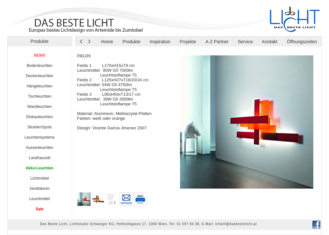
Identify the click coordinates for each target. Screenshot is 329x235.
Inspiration (160, 41)
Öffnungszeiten (301, 41)
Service (245, 41)
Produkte (131, 41)
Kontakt (269, 41)
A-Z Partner (216, 41)
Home (107, 41)
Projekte (188, 41)
